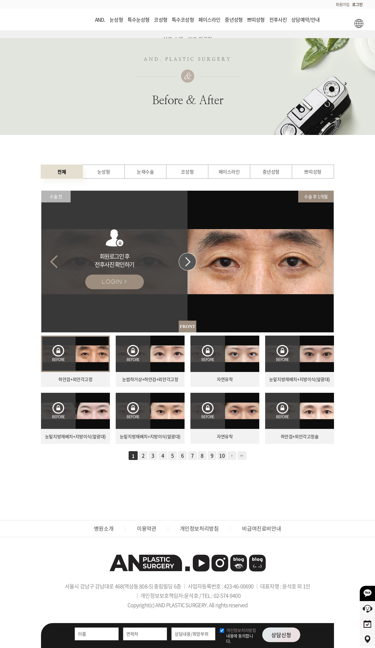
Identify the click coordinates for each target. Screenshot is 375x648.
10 (222, 455)
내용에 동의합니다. (241, 635)
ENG (358, 23)
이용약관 (146, 528)
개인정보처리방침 (199, 528)
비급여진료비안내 (261, 528)
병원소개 (103, 528)
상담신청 (281, 635)
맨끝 (242, 455)
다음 (232, 455)
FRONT (187, 326)
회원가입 (342, 4)
